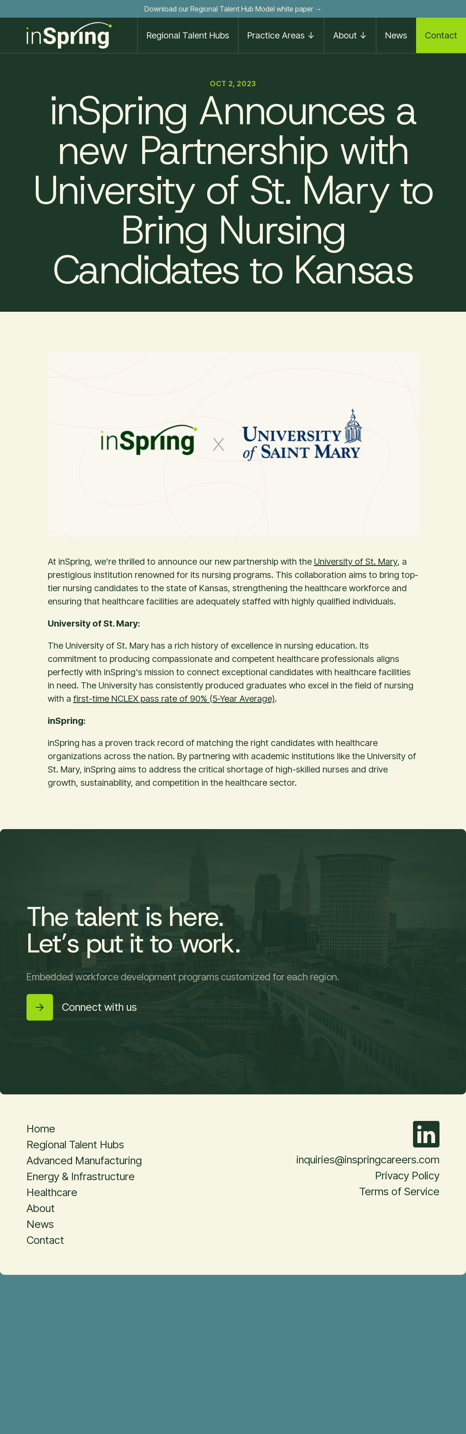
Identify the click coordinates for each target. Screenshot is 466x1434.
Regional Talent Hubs (188, 35)
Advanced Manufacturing (84, 1160)
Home (41, 1128)
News (396, 35)
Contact (441, 35)
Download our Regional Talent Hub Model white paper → (233, 8)
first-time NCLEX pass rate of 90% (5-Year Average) (174, 698)
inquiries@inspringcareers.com (367, 1159)
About (41, 1208)
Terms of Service (399, 1191)
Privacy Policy (407, 1175)
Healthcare (52, 1192)
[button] (281, 35)
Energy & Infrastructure (81, 1176)
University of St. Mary (356, 561)
